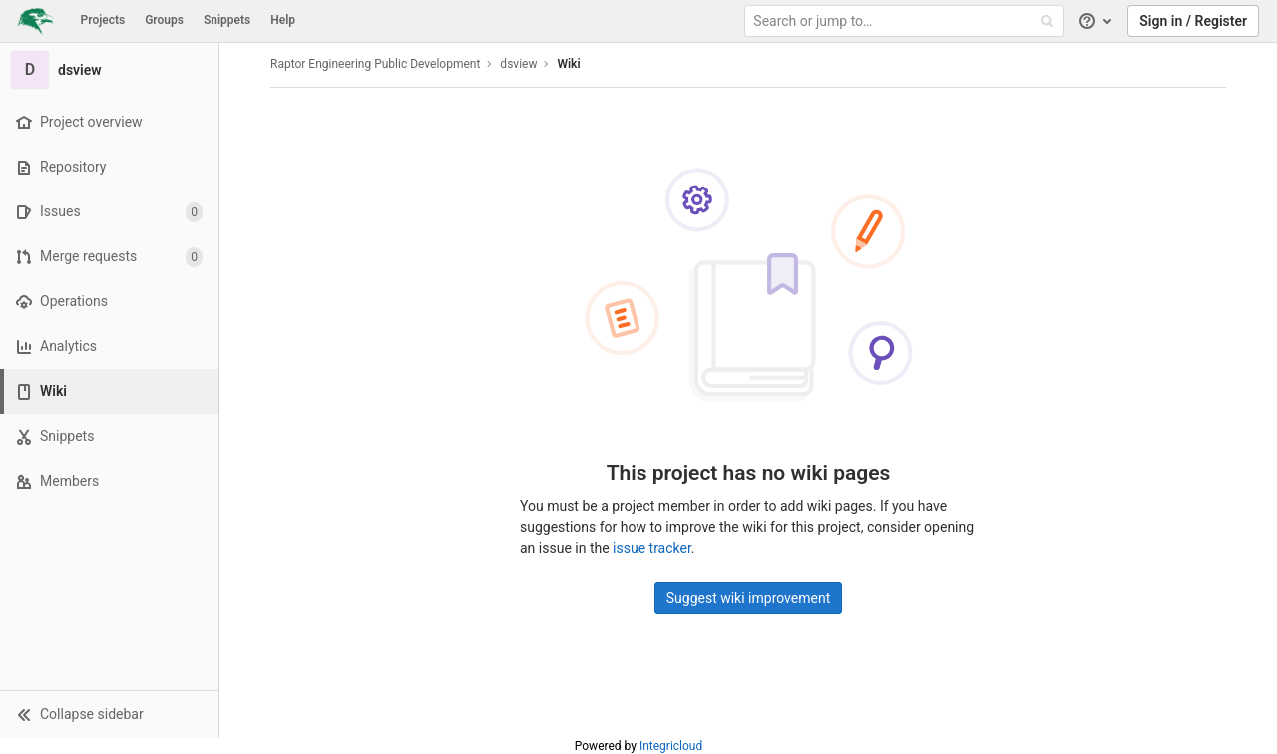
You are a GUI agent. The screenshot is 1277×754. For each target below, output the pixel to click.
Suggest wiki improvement (748, 598)
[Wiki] (111, 391)
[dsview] (109, 70)
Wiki (568, 64)
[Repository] (109, 167)
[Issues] (109, 211)
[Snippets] (109, 436)
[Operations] (109, 301)
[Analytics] (109, 346)
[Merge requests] (109, 256)
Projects (103, 20)
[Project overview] (109, 122)
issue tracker (652, 548)
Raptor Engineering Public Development (375, 64)
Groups (164, 20)
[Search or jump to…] (906, 21)
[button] (109, 714)
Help (282, 20)
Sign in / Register (1193, 21)
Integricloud (670, 746)
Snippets (227, 20)
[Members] (109, 481)
